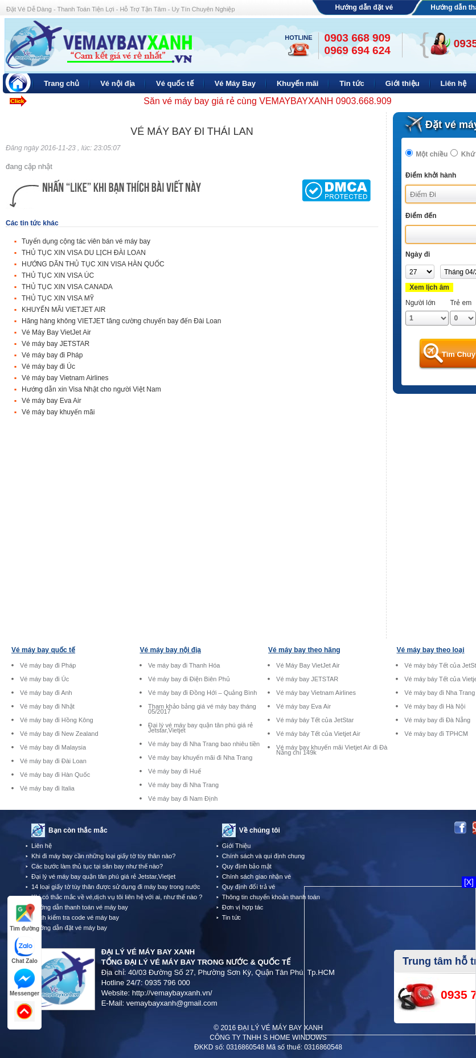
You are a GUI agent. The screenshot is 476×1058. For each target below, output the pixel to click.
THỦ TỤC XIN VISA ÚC (58, 275)
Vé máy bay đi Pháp (52, 355)
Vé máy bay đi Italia (47, 788)
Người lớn (420, 303)
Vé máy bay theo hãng (304, 650)
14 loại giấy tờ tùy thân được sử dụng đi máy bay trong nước (115, 886)
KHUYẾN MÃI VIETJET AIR (63, 310)
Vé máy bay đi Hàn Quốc (55, 774)
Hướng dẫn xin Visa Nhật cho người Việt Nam (91, 389)
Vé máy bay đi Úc (48, 366)
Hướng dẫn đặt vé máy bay (69, 927)
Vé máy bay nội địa (170, 650)
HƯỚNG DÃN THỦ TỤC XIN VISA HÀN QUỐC (93, 264)
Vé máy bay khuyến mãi (58, 412)
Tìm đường (24, 918)
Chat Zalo (24, 950)
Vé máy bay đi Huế (174, 771)
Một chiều (432, 154)
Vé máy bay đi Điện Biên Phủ (189, 679)
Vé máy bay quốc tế (43, 650)
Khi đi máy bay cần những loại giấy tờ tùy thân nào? (103, 856)
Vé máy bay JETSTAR (55, 344)
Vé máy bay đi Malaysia (53, 747)
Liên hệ (41, 845)
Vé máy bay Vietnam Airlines (65, 378)
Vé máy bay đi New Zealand (59, 733)
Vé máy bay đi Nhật (47, 706)
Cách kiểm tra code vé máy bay (75, 917)
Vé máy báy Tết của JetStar (315, 720)
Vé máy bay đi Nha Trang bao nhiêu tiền (204, 744)
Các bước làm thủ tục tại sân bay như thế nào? (97, 866)
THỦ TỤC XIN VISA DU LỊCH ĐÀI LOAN (84, 253)
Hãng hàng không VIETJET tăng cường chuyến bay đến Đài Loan (121, 321)
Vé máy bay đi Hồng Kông (56, 720)
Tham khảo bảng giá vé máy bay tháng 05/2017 (202, 709)
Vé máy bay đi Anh (46, 692)
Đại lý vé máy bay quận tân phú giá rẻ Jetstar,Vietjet (200, 728)
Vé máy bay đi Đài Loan (53, 761)
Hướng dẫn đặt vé (364, 7)
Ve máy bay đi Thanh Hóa (184, 665)
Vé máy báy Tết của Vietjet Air (318, 733)
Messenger (24, 983)
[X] (469, 882)
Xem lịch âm (429, 287)
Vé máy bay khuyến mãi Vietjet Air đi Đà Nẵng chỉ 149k (331, 750)
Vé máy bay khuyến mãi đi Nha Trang (200, 757)
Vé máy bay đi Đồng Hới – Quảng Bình (202, 692)
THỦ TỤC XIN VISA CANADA (67, 287)
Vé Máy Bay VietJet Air (56, 332)
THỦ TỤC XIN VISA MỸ (58, 298)
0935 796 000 (167, 982)
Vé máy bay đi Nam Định (183, 798)
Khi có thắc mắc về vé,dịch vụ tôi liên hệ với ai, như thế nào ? (116, 897)
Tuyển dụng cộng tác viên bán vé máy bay (86, 241)
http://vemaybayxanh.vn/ (172, 993)
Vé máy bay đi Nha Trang (183, 785)
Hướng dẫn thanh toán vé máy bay (79, 907)
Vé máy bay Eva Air (51, 401)
